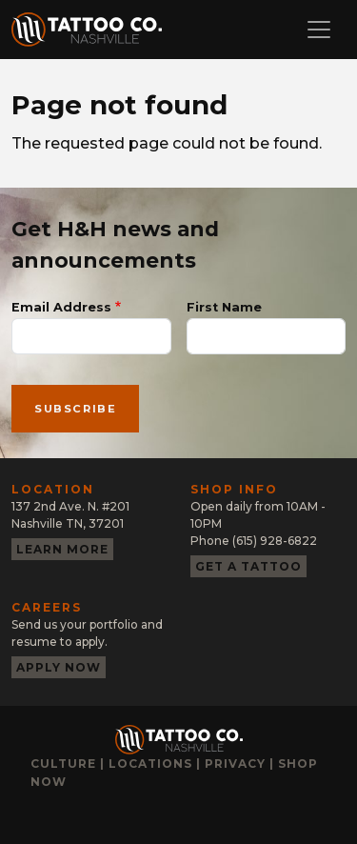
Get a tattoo (248, 566)
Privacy (235, 763)
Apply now (58, 667)
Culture (63, 763)
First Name (224, 307)
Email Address (61, 307)
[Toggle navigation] (319, 29)
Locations (150, 763)
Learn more (62, 549)
